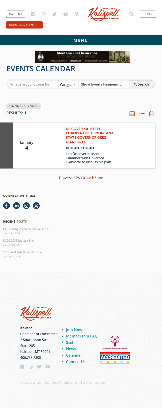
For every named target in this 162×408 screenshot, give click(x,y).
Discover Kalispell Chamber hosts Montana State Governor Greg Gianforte (90, 135)
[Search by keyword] (33, 84)
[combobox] (68, 84)
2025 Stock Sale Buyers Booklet (22, 252)
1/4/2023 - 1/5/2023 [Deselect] (23, 106)
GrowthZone (92, 177)
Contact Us (76, 361)
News (71, 348)
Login (148, 14)
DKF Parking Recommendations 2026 (26, 229)
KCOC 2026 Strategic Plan (19, 240)
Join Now (74, 329)
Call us (15, 14)
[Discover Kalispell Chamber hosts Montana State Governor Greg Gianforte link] (51, 145)
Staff (70, 342)
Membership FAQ (82, 336)
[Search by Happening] (103, 84)
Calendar (74, 355)
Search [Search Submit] (141, 84)
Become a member (24, 24)
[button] (132, 113)
